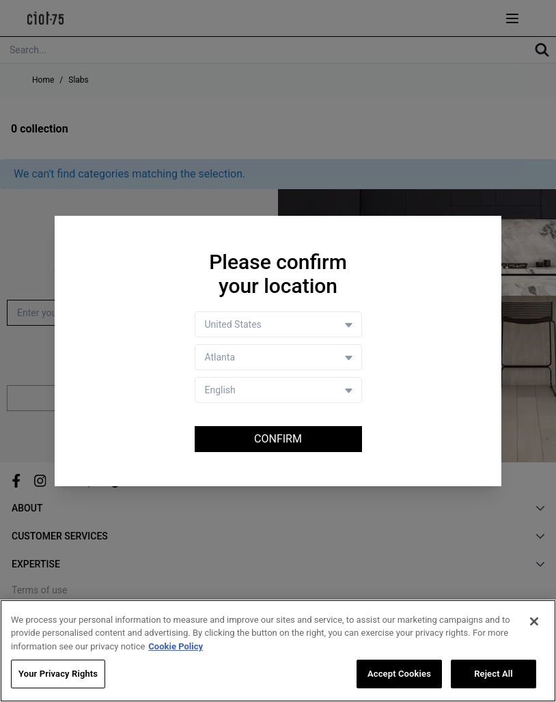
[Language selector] (278, 390)
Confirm (278, 438)
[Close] (534, 621)
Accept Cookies (399, 674)
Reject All (493, 674)
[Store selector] (278, 357)
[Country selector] (278, 324)
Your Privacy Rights (58, 674)
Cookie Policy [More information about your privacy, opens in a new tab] (175, 646)
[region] (278, 651)
